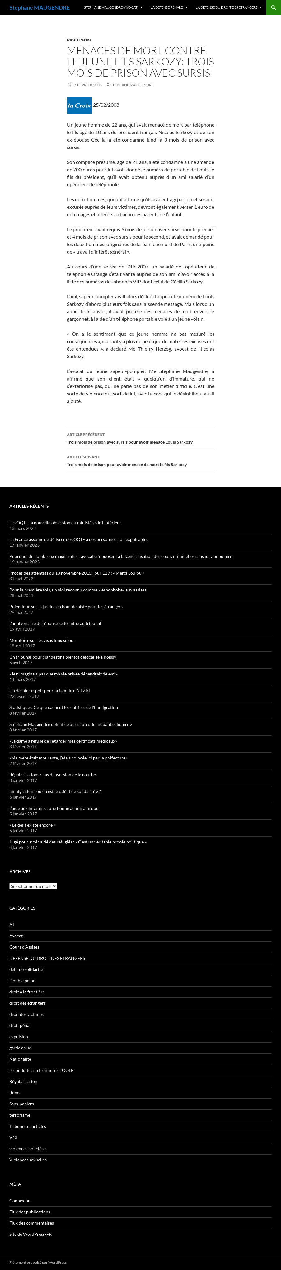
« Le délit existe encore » (32, 825)
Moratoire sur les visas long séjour (42, 640)
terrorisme (19, 1115)
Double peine (22, 980)
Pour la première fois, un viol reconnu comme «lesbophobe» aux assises (77, 589)
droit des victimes (26, 1014)
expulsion (18, 1036)
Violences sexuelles (28, 1159)
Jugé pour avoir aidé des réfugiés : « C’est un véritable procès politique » (78, 841)
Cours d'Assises (24, 947)
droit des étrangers (27, 1003)
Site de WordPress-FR (30, 1234)
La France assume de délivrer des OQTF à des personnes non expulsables (78, 539)
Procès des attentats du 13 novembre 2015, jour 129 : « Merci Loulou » (76, 573)
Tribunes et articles (27, 1126)
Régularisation (23, 1081)
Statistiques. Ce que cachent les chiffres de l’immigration (63, 707)
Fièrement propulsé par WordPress (38, 1262)
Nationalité (20, 1059)
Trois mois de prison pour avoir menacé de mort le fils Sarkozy (140, 460)
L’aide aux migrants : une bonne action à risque (53, 808)
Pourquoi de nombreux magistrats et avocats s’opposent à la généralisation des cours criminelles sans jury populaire (120, 556)
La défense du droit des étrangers (227, 7)
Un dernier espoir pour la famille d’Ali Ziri (49, 690)
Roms (14, 1092)
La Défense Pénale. (167, 7)
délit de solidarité (26, 969)
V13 (13, 1137)
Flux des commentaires (31, 1223)
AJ (11, 924)
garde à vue (20, 1047)
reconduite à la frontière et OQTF (41, 1070)
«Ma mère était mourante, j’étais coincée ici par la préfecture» (68, 757)
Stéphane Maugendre (132, 84)
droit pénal (79, 39)
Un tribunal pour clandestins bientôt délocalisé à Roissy (62, 657)
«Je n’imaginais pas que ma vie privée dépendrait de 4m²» (63, 673)
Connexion (19, 1200)
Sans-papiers (21, 1103)
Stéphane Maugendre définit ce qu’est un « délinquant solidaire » (70, 724)
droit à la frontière (27, 991)
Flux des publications (29, 1211)
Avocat (16, 935)
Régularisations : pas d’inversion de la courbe (52, 774)
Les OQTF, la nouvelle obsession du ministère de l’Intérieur (65, 522)
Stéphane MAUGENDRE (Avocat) (111, 7)
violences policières (28, 1148)
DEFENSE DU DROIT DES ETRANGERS (47, 958)
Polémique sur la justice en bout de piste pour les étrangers (66, 606)
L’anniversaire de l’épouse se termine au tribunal (55, 623)
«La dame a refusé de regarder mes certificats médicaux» (63, 741)
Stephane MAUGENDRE (39, 7)
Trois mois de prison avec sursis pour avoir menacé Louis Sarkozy (140, 438)
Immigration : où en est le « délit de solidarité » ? (55, 791)
